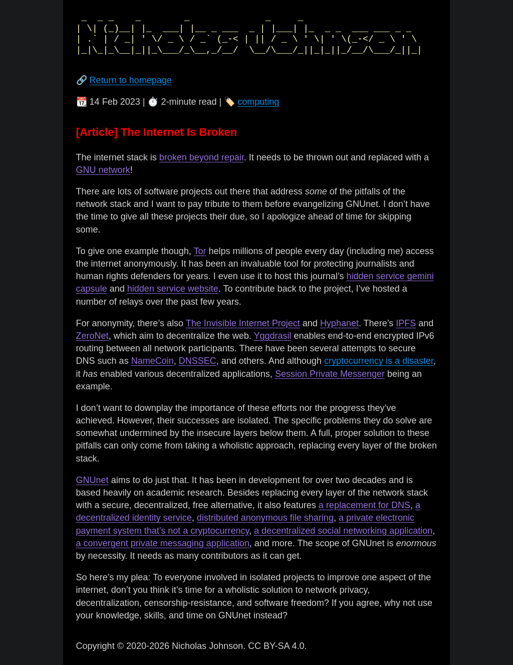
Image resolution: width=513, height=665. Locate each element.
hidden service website (172, 289)
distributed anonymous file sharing (265, 518)
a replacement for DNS (364, 505)
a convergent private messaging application (162, 543)
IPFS (406, 323)
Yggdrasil (272, 336)
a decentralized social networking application (343, 531)
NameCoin (152, 361)
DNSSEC (197, 361)
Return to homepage (131, 80)
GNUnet (92, 480)
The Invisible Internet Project (243, 323)
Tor (199, 251)
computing (258, 102)
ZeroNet (92, 336)
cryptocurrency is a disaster (378, 361)
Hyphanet (339, 323)
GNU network (103, 170)
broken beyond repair (201, 157)
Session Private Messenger (330, 374)
